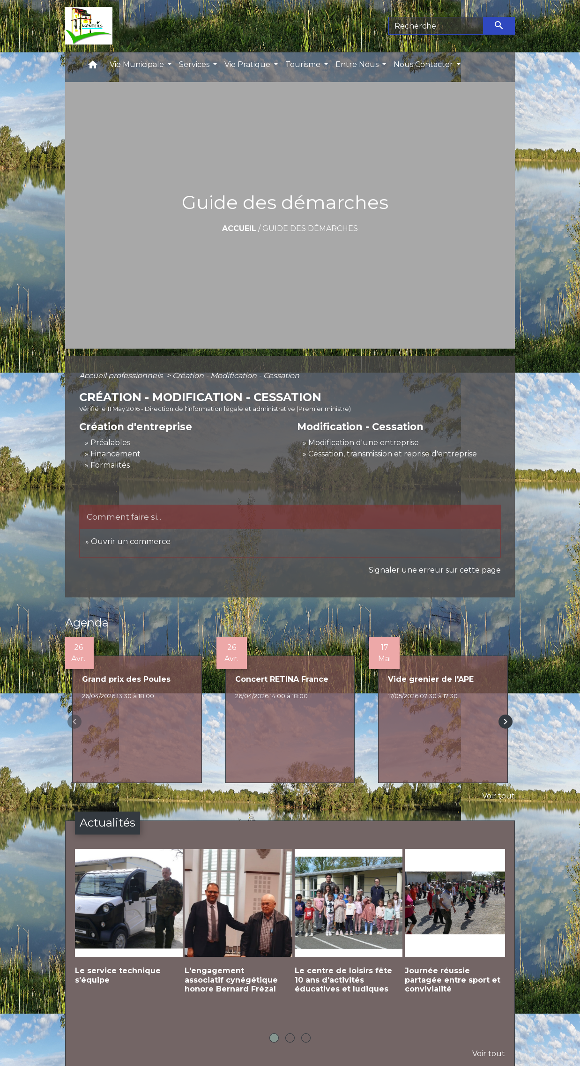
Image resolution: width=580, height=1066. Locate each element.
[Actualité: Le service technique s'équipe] (125, 924)
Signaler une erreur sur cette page (435, 570)
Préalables (110, 442)
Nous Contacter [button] (424, 64)
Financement (115, 453)
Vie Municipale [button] (138, 64)
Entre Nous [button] (357, 64)
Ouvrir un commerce (131, 541)
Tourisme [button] (303, 64)
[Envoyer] (499, 26)
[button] (93, 66)
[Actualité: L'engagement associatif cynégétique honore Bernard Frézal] (235, 928)
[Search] (435, 26)
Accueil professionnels (121, 375)
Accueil (239, 228)
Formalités (110, 465)
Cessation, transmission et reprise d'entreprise (392, 453)
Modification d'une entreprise (363, 442)
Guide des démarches (310, 228)
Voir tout (498, 795)
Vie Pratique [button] (248, 64)
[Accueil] (88, 26)
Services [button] (195, 64)
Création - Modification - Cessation (235, 375)
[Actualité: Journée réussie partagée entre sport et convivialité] (455, 928)
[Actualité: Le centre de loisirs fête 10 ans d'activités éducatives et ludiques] (345, 928)
